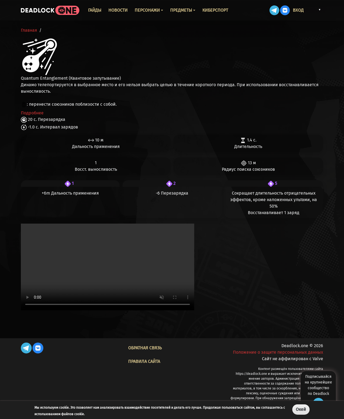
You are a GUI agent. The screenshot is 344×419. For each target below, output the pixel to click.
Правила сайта (144, 361)
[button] (314, 9)
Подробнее (32, 112)
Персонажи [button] (147, 10)
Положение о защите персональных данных (278, 352)
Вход (298, 10)
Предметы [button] (181, 10)
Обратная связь (145, 347)
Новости (118, 10)
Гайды (94, 10)
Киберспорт (215, 10)
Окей (301, 409)
